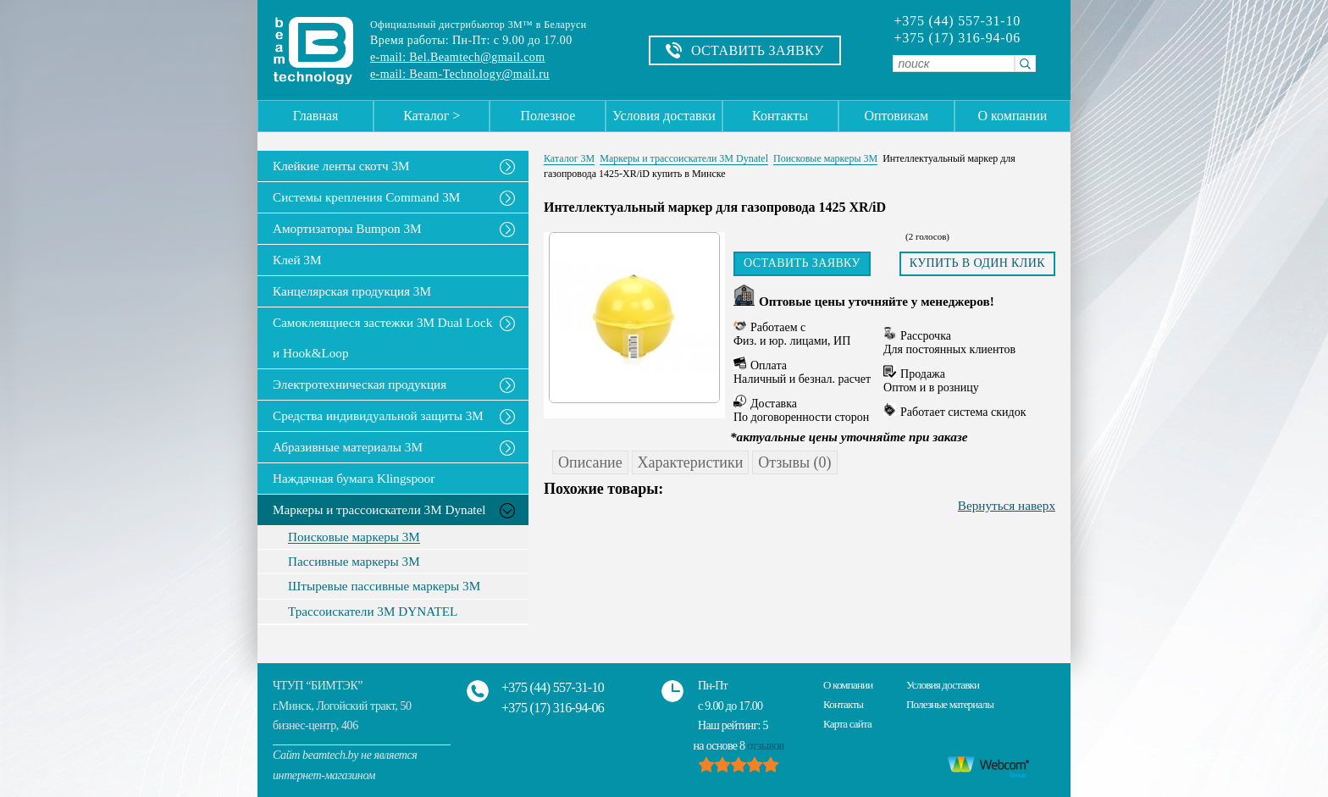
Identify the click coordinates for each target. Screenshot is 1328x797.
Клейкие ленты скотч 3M (341, 165)
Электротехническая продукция (359, 384)
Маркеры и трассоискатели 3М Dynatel (379, 509)
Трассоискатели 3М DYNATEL (372, 611)
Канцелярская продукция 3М (352, 291)
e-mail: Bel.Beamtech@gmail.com (457, 57)
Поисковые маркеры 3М (354, 537)
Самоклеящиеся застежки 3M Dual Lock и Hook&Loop (382, 337)
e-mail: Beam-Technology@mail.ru (460, 74)
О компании (1013, 115)
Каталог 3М (569, 158)
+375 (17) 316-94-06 (957, 38)
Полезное (547, 115)
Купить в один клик (977, 263)
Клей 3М (297, 259)
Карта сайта (847, 723)
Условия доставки (664, 115)
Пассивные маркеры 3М (354, 561)
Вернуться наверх (1006, 505)
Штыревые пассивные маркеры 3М (384, 586)
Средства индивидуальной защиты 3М (378, 415)
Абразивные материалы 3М (348, 447)
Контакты (780, 115)
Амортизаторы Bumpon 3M (347, 228)
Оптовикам (896, 115)
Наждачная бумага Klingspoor (353, 478)
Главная (316, 115)
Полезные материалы (949, 704)
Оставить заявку (802, 263)
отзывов (765, 745)
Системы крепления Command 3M (366, 197)
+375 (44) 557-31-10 (957, 21)
